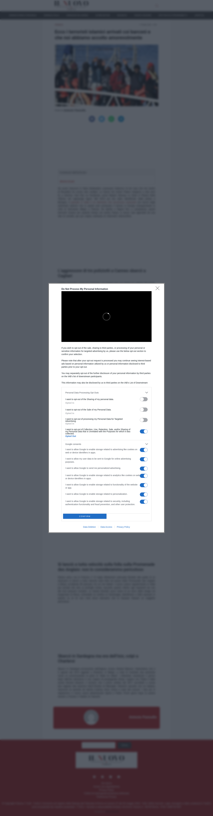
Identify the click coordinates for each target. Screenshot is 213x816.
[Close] (158, 289)
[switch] (144, 399)
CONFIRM (84, 516)
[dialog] (106, 408)
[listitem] (106, 392)
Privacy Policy (123, 527)
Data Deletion (89, 527)
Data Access (106, 527)
